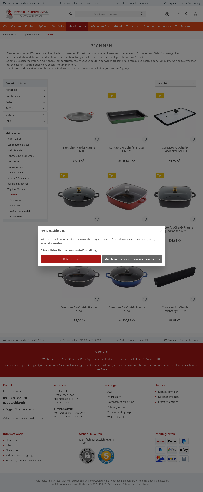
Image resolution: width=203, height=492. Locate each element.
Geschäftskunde (132, 259)
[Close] (161, 230)
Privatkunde (70, 259)
